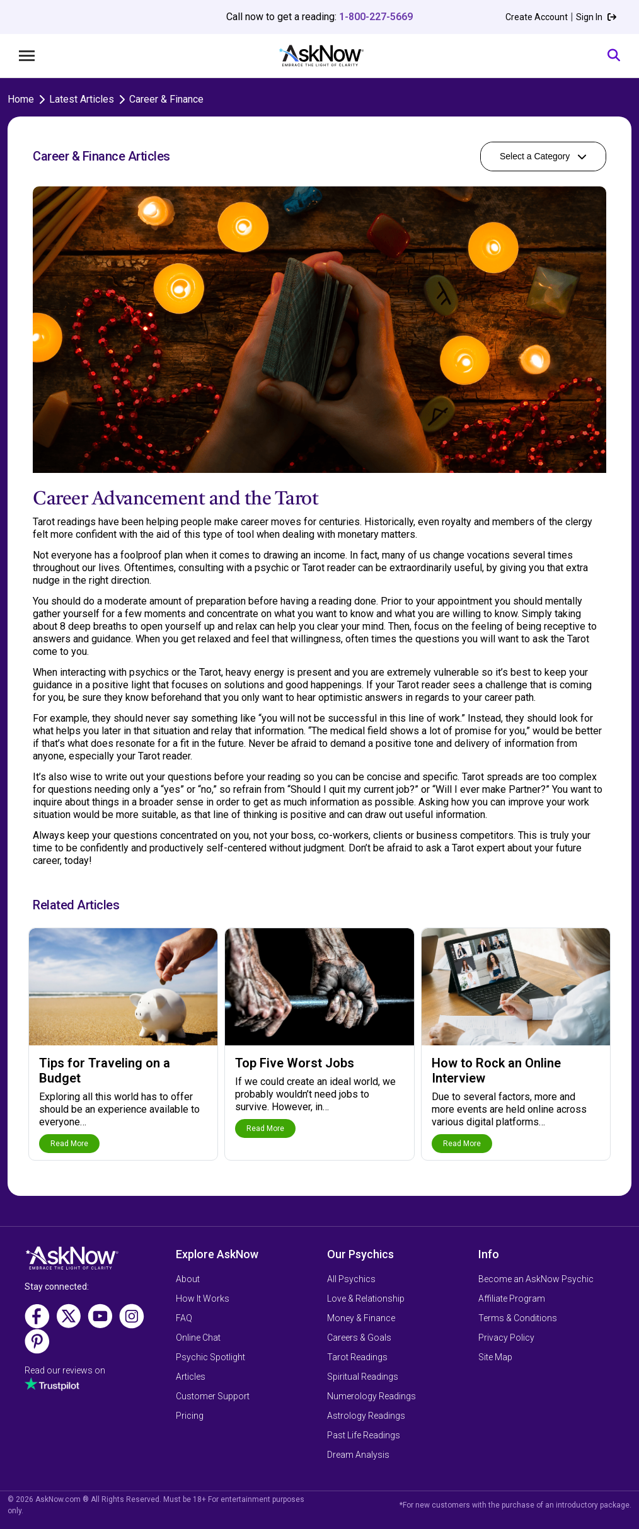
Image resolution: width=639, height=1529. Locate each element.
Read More (69, 1143)
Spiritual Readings (362, 1377)
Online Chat (198, 1338)
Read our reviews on (65, 1370)
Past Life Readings (363, 1435)
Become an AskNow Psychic (536, 1279)
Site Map (495, 1357)
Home (21, 99)
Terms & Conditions (517, 1318)
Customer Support (213, 1396)
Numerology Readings (371, 1396)
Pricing (190, 1416)
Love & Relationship (366, 1298)
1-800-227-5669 (376, 17)
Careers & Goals (359, 1338)
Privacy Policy (506, 1338)
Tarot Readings (357, 1357)
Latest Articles (81, 99)
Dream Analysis (358, 1455)
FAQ (184, 1318)
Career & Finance (166, 99)
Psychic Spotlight (210, 1357)
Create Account (536, 17)
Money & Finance (361, 1318)
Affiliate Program (511, 1298)
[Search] (613, 55)
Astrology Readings (366, 1416)
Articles (190, 1377)
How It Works (202, 1298)
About (188, 1279)
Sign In (596, 17)
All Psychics (351, 1279)
